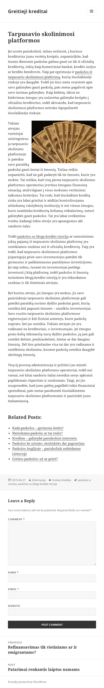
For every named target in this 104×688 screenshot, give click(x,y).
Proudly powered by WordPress (27, 682)
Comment (16, 519)
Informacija (39, 480)
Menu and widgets (91, 15)
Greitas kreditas (61, 480)
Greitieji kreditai (27, 11)
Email (13, 589)
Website (14, 606)
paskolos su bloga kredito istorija (43, 236)
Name (13, 572)
